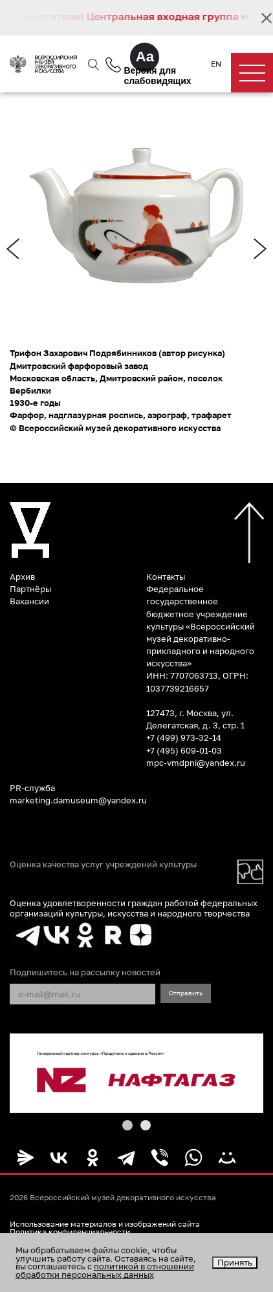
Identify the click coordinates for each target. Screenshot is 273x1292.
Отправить (185, 993)
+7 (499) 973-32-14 (183, 737)
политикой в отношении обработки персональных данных (105, 1270)
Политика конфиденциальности (70, 1231)
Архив (22, 576)
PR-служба (32, 788)
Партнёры (30, 589)
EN (216, 64)
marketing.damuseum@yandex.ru (78, 800)
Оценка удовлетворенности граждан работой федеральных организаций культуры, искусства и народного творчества (133, 908)
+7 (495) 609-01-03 (184, 750)
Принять (234, 1262)
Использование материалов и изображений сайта (105, 1224)
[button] (127, 1125)
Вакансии (29, 601)
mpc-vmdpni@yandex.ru (195, 762)
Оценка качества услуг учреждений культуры (103, 864)
